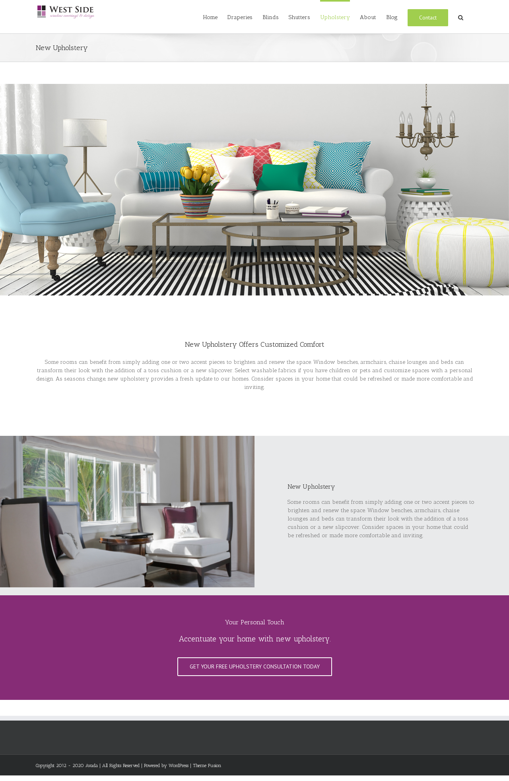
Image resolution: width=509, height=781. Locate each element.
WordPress (178, 765)
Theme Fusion (207, 765)
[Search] (460, 16)
